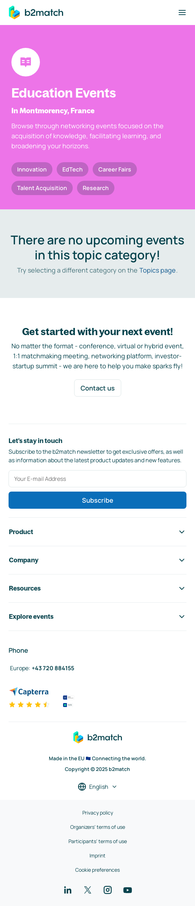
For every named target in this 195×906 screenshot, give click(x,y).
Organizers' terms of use (97, 826)
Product (97, 532)
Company (97, 560)
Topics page (157, 270)
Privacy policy (97, 812)
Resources (97, 588)
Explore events (97, 616)
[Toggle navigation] (182, 12)
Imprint (97, 855)
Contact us (98, 388)
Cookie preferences (97, 869)
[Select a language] (97, 786)
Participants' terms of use (97, 841)
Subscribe (97, 500)
